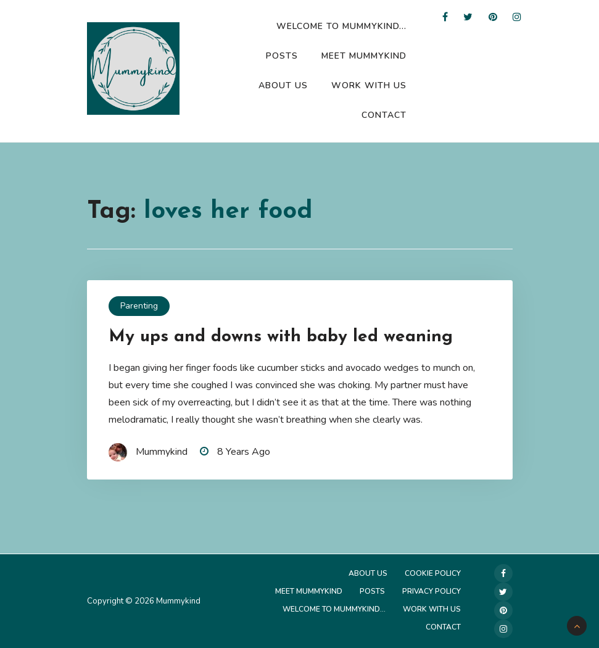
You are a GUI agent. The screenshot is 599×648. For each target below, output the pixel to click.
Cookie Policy (433, 573)
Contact (384, 115)
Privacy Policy (431, 591)
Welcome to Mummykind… (341, 26)
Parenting (139, 306)
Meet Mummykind (364, 56)
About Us (283, 85)
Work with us (369, 85)
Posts (282, 56)
